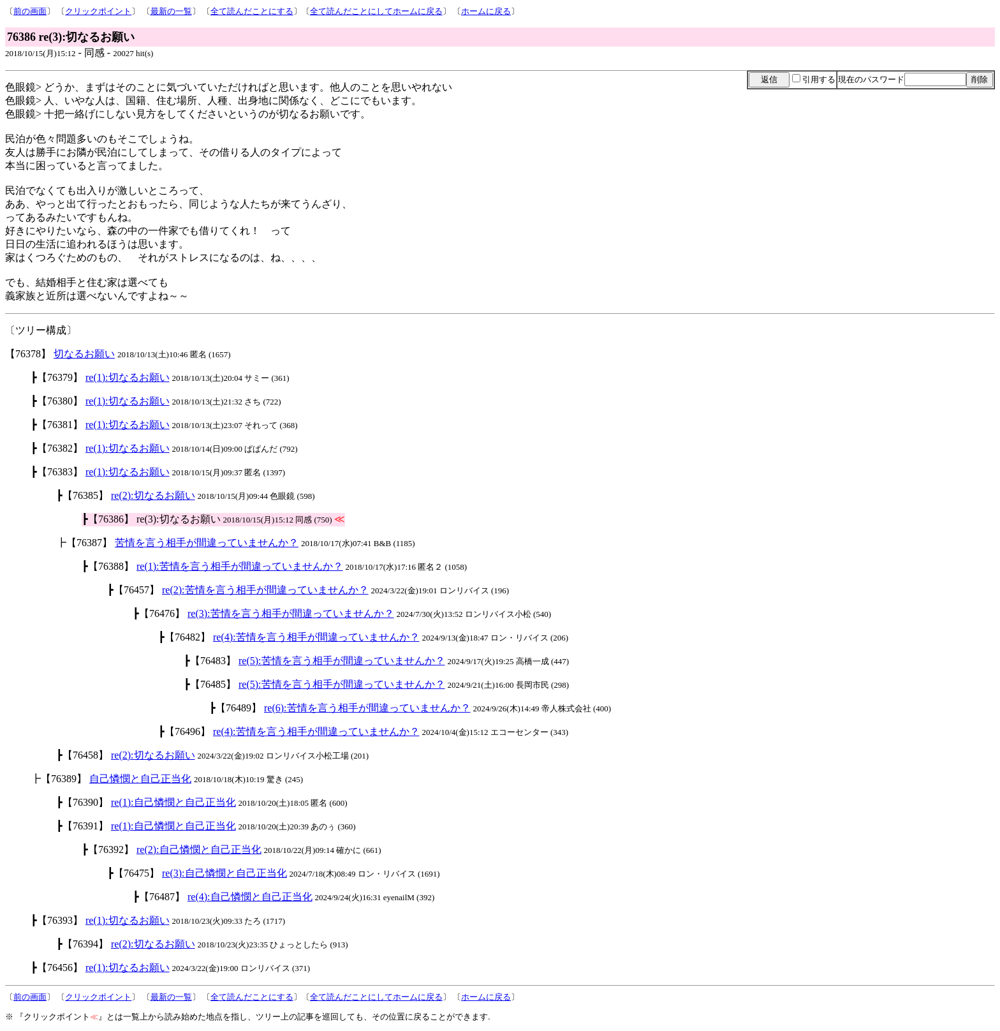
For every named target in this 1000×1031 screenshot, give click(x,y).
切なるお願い (84, 353)
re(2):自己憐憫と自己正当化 (198, 849)
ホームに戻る (486, 11)
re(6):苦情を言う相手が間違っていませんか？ (367, 707)
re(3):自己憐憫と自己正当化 (224, 873)
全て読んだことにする (251, 11)
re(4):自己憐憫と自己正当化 (250, 896)
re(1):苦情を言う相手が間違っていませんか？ (239, 566)
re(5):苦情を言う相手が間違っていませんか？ (342, 660)
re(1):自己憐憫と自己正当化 (173, 802)
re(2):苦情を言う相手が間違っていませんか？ (265, 589)
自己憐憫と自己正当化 (140, 778)
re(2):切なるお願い (153, 495)
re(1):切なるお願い (127, 377)
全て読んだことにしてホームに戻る (376, 11)
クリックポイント (98, 11)
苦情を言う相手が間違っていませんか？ (206, 542)
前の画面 (30, 11)
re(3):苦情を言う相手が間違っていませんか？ (291, 613)
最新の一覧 (171, 11)
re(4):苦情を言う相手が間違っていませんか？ (316, 637)
